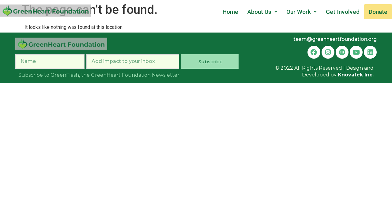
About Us (262, 11)
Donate (378, 11)
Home (230, 11)
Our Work (301, 11)
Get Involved (343, 11)
